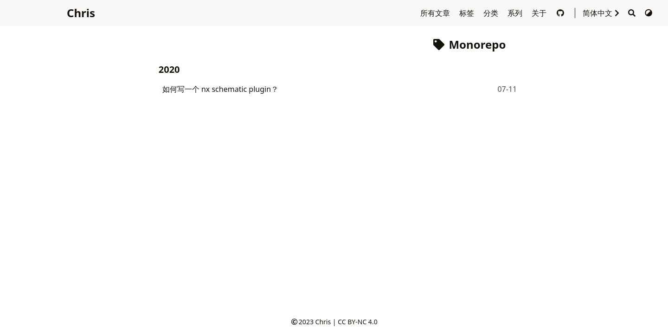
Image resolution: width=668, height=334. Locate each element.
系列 (515, 13)
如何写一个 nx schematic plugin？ (220, 89)
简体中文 (603, 13)
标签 (467, 13)
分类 (491, 13)
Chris (81, 12)
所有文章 (436, 13)
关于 (540, 13)
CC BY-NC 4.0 (357, 321)
